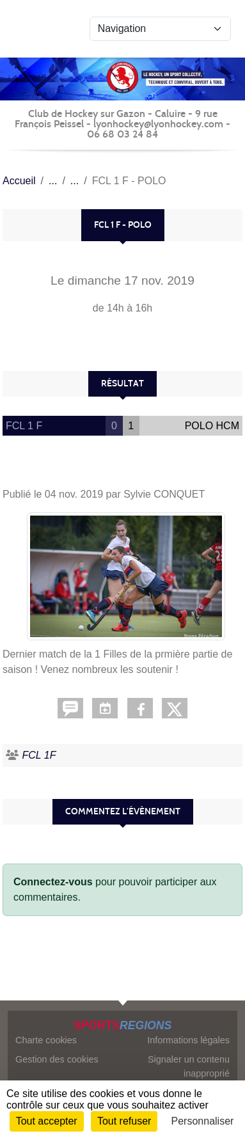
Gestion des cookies (57, 1059)
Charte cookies (46, 1040)
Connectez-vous (53, 881)
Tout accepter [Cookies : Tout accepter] (46, 1121)
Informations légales (188, 1040)
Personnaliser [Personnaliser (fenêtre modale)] (202, 1121)
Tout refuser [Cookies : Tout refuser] (124, 1121)
